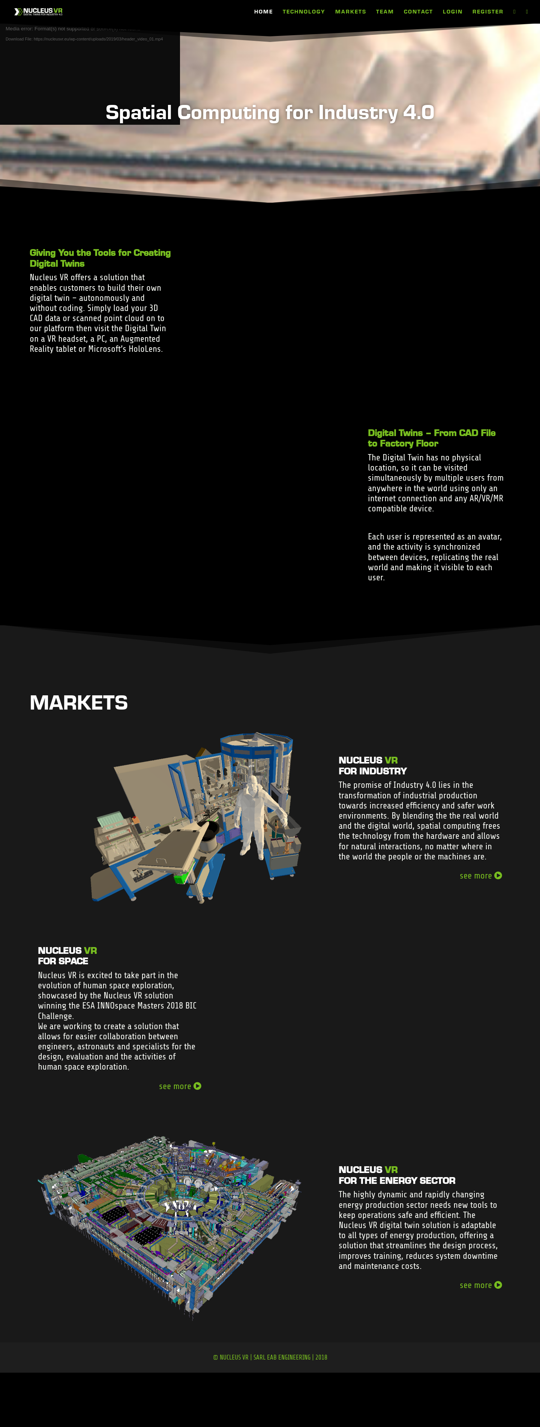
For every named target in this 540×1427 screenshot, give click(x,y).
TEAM (385, 12)
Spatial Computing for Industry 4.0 (270, 111)
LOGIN (453, 12)
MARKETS (350, 12)
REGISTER (488, 12)
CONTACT (418, 12)
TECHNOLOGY (304, 12)
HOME (263, 12)
